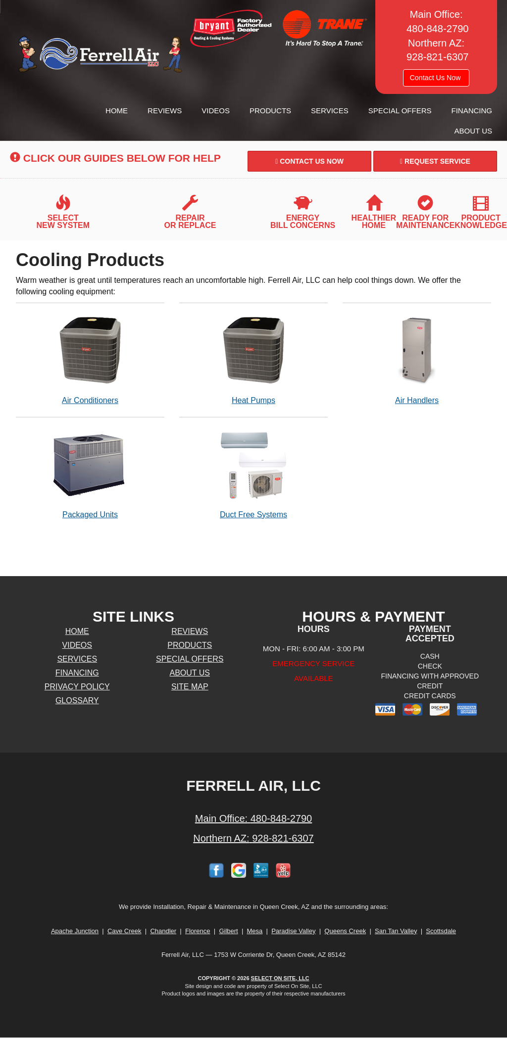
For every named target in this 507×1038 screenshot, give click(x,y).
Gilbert (228, 931)
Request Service (435, 161)
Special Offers (400, 110)
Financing (472, 110)
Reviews (165, 110)
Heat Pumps (253, 359)
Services (330, 110)
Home (116, 110)
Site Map (189, 686)
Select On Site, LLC (280, 978)
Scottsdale (441, 931)
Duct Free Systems (253, 473)
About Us (473, 131)
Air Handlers (417, 359)
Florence (197, 931)
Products (270, 110)
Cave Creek (124, 931)
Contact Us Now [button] (435, 78)
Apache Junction (75, 931)
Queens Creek (345, 931)
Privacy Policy (77, 686)
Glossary (77, 700)
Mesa (255, 931)
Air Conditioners (90, 359)
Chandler (163, 931)
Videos (216, 110)
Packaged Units (90, 473)
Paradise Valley (293, 931)
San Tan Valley (396, 931)
